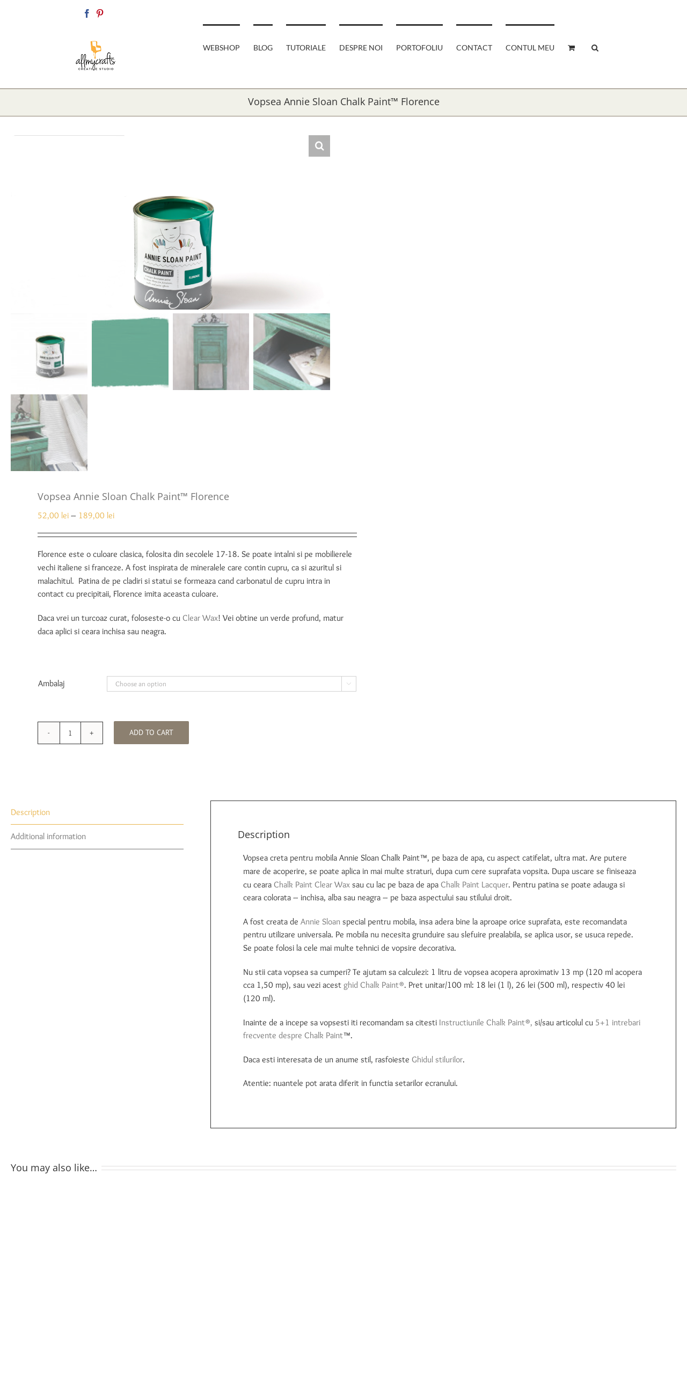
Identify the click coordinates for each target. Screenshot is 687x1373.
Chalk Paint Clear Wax (312, 889)
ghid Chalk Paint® (374, 990)
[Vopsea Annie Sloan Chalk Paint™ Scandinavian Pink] (174, 1197)
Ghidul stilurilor (437, 1064)
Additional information (48, 841)
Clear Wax (200, 622)
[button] (594, 46)
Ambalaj (51, 687)
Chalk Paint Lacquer (474, 889)
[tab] (97, 817)
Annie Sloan (320, 926)
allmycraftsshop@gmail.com (575, 12)
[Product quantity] (70, 737)
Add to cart (151, 737)
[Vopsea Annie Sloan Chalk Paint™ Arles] (512, 1197)
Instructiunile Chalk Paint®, (485, 1027)
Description (30, 816)
